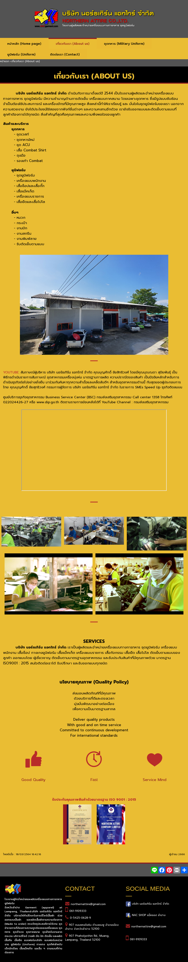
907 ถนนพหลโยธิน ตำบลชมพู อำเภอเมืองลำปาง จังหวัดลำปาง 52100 (92, 927)
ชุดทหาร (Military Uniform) (124, 43)
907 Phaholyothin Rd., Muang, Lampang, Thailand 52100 (87, 938)
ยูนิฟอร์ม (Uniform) (21, 54)
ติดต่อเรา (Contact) (65, 54)
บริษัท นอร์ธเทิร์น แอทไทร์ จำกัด (150, 904)
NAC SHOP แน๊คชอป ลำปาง (148, 915)
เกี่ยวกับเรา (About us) (72, 43)
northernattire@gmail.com (88, 904)
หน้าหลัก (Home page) (24, 43)
